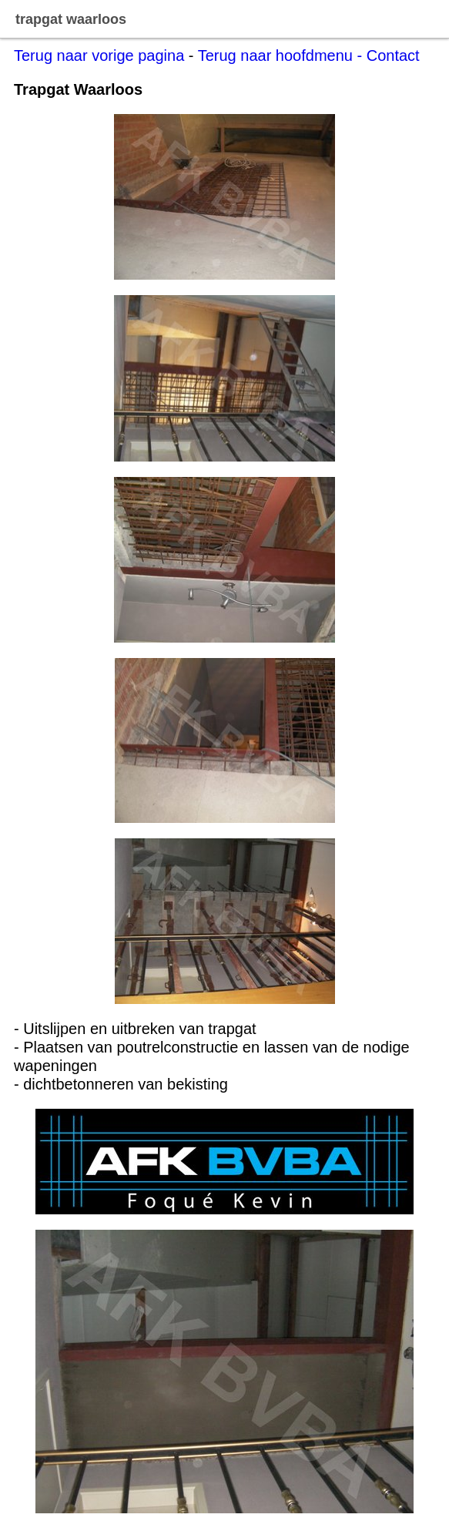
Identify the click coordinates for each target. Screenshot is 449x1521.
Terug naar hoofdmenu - (282, 55)
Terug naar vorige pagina (99, 55)
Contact (393, 55)
